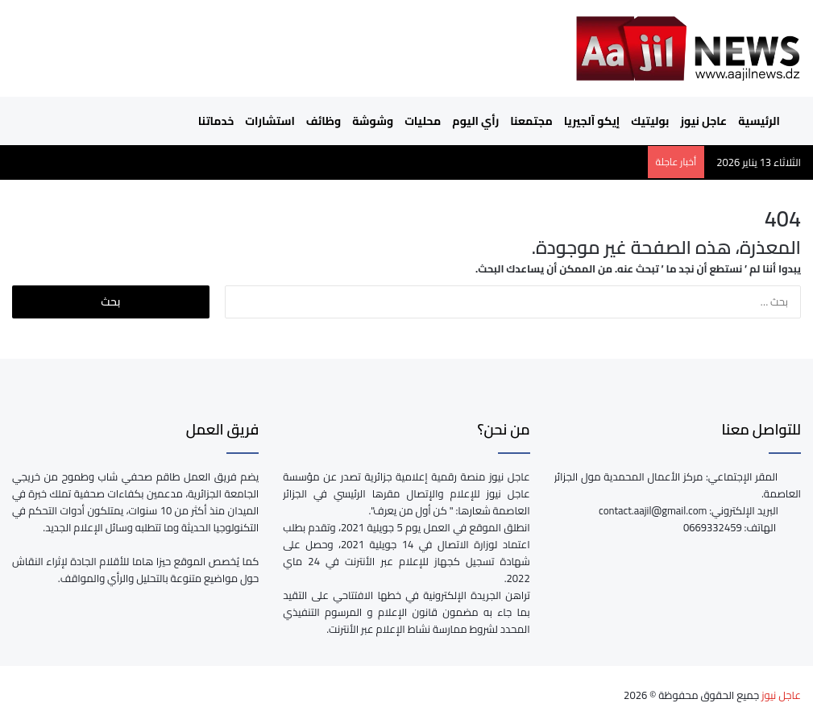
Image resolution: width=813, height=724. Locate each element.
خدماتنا (216, 120)
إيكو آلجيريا (592, 120)
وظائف (323, 120)
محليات (422, 120)
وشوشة (372, 120)
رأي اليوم (475, 120)
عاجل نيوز (703, 120)
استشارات (270, 120)
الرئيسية (766, 120)
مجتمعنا (531, 120)
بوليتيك (650, 120)
